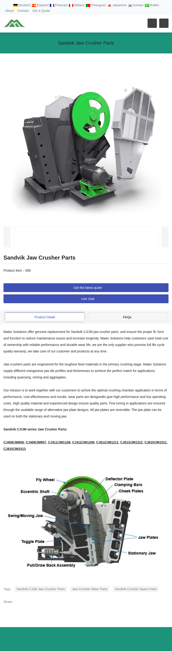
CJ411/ (59, 442)
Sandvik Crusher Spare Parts (136, 589)
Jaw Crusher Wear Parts (89, 589)
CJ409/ (36, 442)
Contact (23, 11)
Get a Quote (41, 11)
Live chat (87, 299)
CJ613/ (131, 442)
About (9, 11)
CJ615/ (155, 442)
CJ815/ (14, 449)
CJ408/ (13, 442)
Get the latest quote (88, 288)
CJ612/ (107, 442)
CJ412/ (83, 442)
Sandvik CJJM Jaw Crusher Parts (40, 589)
